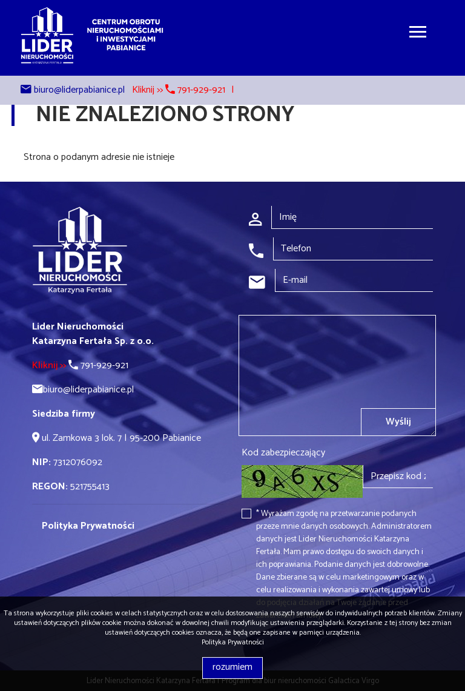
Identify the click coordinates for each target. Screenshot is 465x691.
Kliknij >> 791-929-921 (178, 90)
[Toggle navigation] (417, 33)
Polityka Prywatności (233, 642)
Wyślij (398, 422)
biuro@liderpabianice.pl (79, 90)
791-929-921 (80, 365)
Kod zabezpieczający (283, 453)
